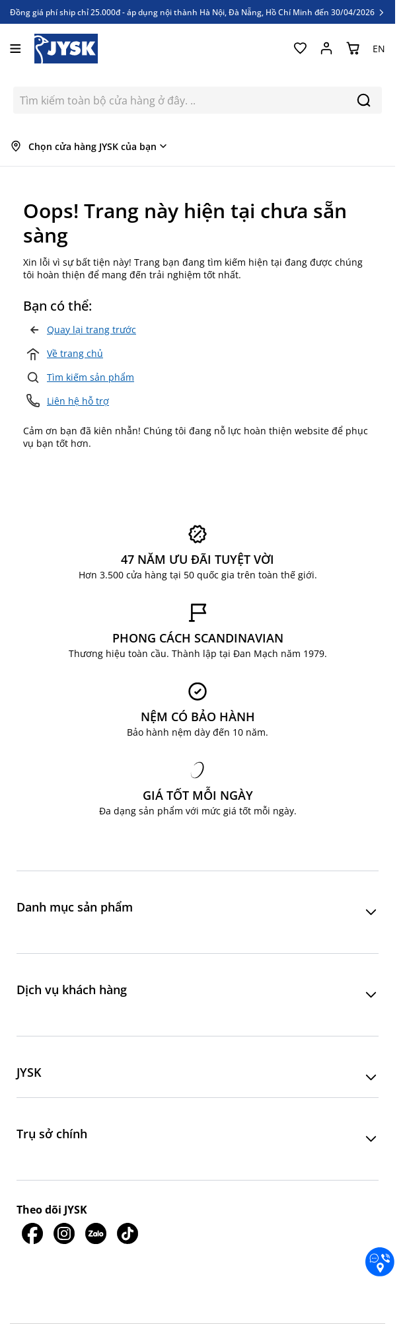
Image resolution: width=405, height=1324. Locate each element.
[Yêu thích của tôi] (300, 48)
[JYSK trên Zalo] (96, 1233)
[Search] (364, 100)
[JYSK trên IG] (64, 1233)
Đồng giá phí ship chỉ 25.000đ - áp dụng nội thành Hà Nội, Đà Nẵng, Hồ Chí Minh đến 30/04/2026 (198, 12)
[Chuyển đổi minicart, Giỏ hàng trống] (352, 48)
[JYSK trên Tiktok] (127, 1233)
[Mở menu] (15, 48)
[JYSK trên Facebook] (32, 1233)
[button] (198, 912)
